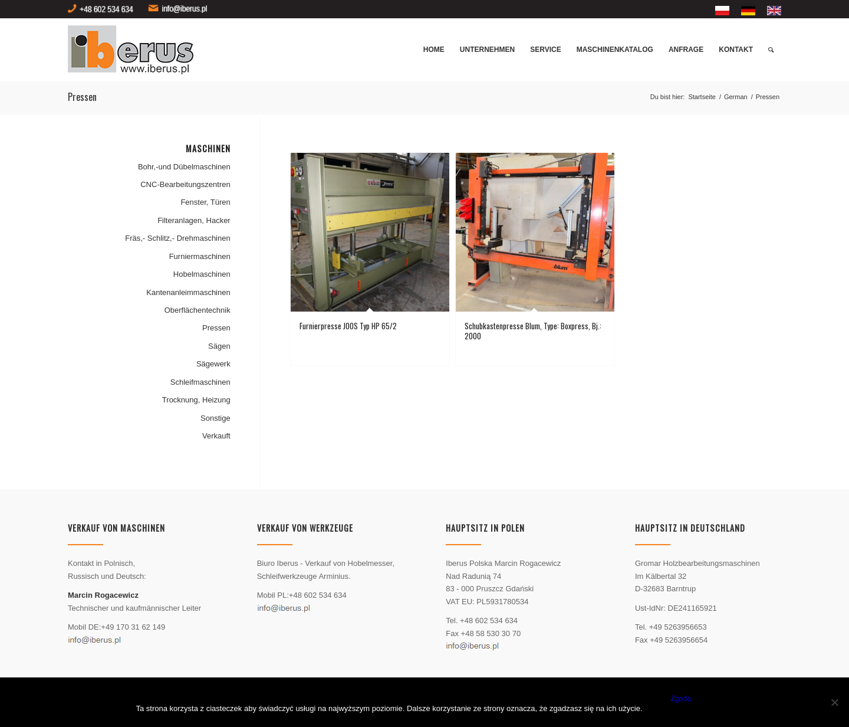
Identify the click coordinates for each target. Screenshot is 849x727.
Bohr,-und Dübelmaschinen (184, 166)
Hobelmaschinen (202, 274)
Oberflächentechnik (197, 310)
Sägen (219, 346)
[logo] (135, 49)
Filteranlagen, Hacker (194, 220)
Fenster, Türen (205, 202)
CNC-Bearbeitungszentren (185, 184)
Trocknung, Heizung (196, 399)
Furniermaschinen (200, 256)
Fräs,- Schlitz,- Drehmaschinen (177, 238)
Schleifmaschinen (200, 382)
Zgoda (681, 699)
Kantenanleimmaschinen (188, 292)
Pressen (216, 327)
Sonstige (215, 418)
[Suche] (771, 49)
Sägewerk (213, 363)
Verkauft (216, 435)
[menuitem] (722, 11)
